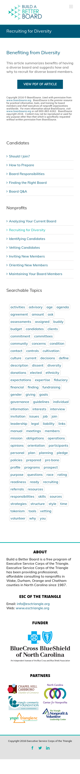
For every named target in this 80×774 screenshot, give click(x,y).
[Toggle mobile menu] (71, 6)
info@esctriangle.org (33, 604)
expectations (20, 380)
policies (16, 460)
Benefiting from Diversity (33, 52)
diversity (54, 365)
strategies (18, 504)
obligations (35, 438)
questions (35, 474)
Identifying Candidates (27, 239)
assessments (20, 321)
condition (57, 343)
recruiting (50, 482)
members (52, 431)
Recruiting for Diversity (27, 230)
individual (61, 402)
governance (19, 402)
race (50, 474)
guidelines (41, 402)
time (63, 504)
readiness (18, 482)
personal (17, 453)
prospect (51, 467)
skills (42, 496)
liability (49, 423)
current (30, 358)
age (50, 307)
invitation (17, 416)
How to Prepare (21, 165)
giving (30, 394)
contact (16, 351)
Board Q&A (18, 191)
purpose (16, 474)
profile (15, 467)
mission (16, 438)
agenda (63, 307)
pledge (62, 453)
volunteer (17, 518)
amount (38, 314)
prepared (33, 460)
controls (32, 351)
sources (56, 496)
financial (17, 387)
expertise (42, 380)
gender (16, 394)
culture (15, 358)
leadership (18, 423)
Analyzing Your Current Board (32, 221)
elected (36, 372)
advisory (36, 307)
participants (58, 445)
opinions (17, 445)
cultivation (51, 351)
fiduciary (61, 380)
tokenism (17, 511)
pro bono (52, 460)
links (61, 423)
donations (18, 372)
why (32, 518)
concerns (39, 343)
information (19, 409)
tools (32, 511)
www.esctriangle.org (32, 608)
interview (57, 409)
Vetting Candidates (24, 247)
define (64, 358)
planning (46, 453)
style (52, 504)
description (19, 365)
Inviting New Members (27, 256)
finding (33, 387)
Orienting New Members (28, 265)
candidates (35, 329)
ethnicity (52, 372)
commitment (20, 336)
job (45, 416)
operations (56, 438)
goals (43, 394)
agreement (19, 314)
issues (34, 416)
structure (38, 504)
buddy (58, 321)
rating (62, 474)
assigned (42, 321)
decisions (47, 358)
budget (16, 329)
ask (50, 314)
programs (32, 467)
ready (34, 482)
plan (31, 453)
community (19, 343)
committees (43, 336)
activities (17, 307)
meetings (33, 431)
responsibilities (22, 496)
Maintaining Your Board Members (35, 274)
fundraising (51, 387)
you (43, 518)
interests (39, 409)
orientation (36, 445)
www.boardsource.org (18, 100)
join (54, 416)
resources (35, 489)
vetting (45, 511)
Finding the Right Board (28, 182)
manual (16, 431)
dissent (38, 365)
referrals (17, 489)
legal (35, 423)
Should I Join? (19, 156)
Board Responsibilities (27, 174)
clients (53, 329)
